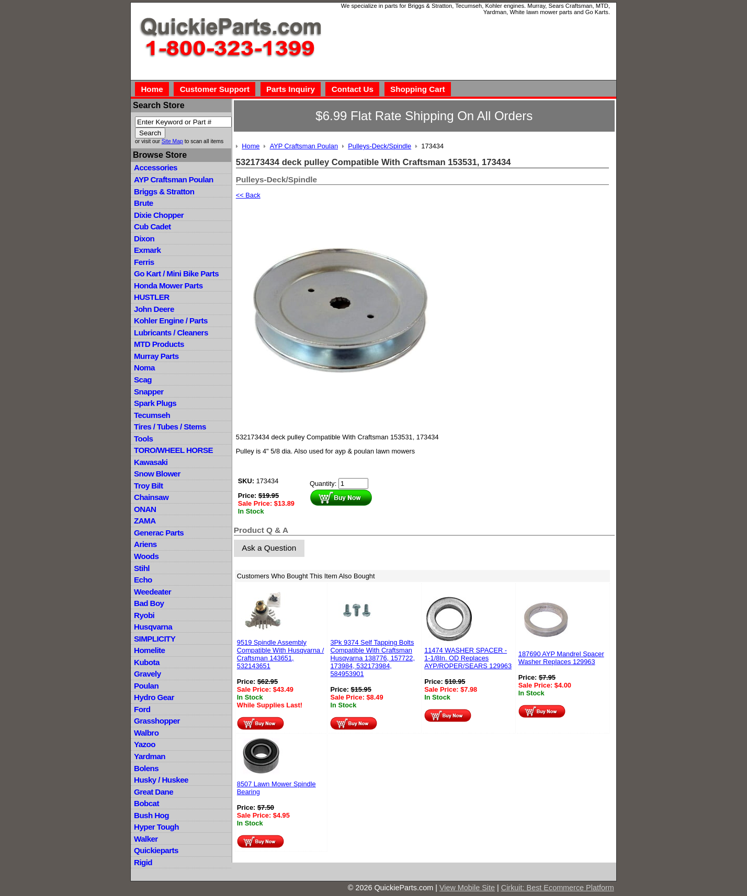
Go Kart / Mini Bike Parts (176, 273)
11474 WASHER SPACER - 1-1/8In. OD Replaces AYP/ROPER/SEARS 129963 (468, 658)
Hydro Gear (154, 697)
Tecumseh (152, 415)
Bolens (146, 768)
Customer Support (215, 89)
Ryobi (144, 615)
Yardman (149, 756)
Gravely (147, 673)
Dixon (144, 238)
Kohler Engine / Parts (171, 320)
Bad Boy (149, 603)
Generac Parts (159, 532)
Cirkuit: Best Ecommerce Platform (557, 887)
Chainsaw (151, 497)
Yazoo (144, 744)
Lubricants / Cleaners (171, 332)
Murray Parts (156, 356)
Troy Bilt (148, 485)
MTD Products (159, 344)
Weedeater (152, 591)
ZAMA (144, 520)
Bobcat (146, 803)
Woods (146, 556)
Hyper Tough (156, 826)
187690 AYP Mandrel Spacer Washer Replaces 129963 (561, 658)
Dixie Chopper (159, 215)
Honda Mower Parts (168, 285)
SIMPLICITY (154, 638)
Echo (143, 579)
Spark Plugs (155, 403)
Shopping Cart (417, 89)
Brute (143, 203)
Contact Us (353, 89)
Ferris (144, 262)
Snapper (149, 391)
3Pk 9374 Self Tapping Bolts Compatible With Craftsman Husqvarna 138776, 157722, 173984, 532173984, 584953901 (372, 658)
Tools (143, 438)
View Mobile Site (467, 887)
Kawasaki (150, 462)
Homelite (149, 650)
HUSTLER (151, 297)
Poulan (146, 685)
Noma (144, 367)
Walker (146, 838)
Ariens (145, 544)
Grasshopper (157, 720)
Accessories (155, 167)
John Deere (154, 309)
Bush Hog (151, 815)
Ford (142, 709)
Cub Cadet (152, 226)
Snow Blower (157, 473)
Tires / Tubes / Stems (170, 426)
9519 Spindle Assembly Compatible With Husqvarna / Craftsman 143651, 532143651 (280, 654)
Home (152, 89)
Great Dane (153, 791)
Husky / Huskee (161, 779)
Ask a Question (269, 547)
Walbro (146, 732)
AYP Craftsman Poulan (173, 179)
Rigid (143, 862)
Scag (143, 379)
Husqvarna (153, 626)
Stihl (142, 568)
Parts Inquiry (290, 89)
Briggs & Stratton (164, 191)
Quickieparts (156, 850)
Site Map (172, 141)
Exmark (147, 250)
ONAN (145, 509)
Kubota (147, 662)
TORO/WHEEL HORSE (173, 450)
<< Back (248, 195)
